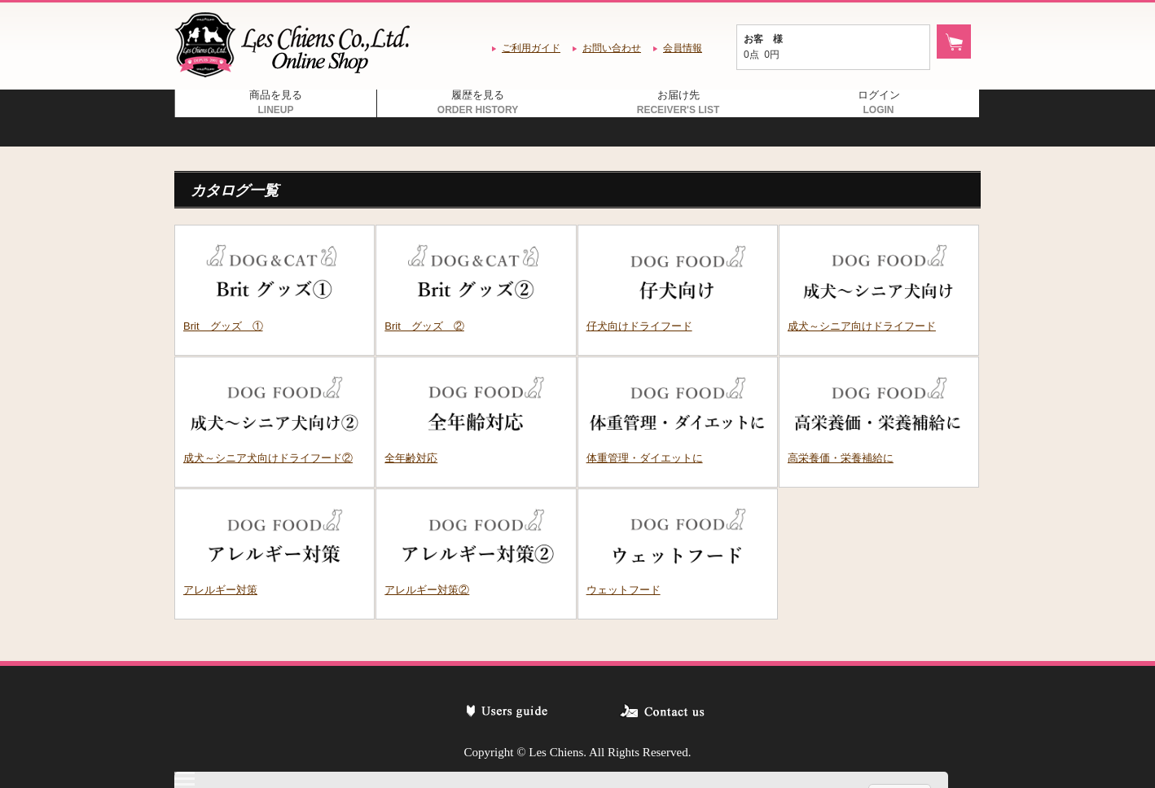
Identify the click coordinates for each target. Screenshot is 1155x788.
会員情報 (682, 48)
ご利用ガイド (531, 48)
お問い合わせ (611, 48)
